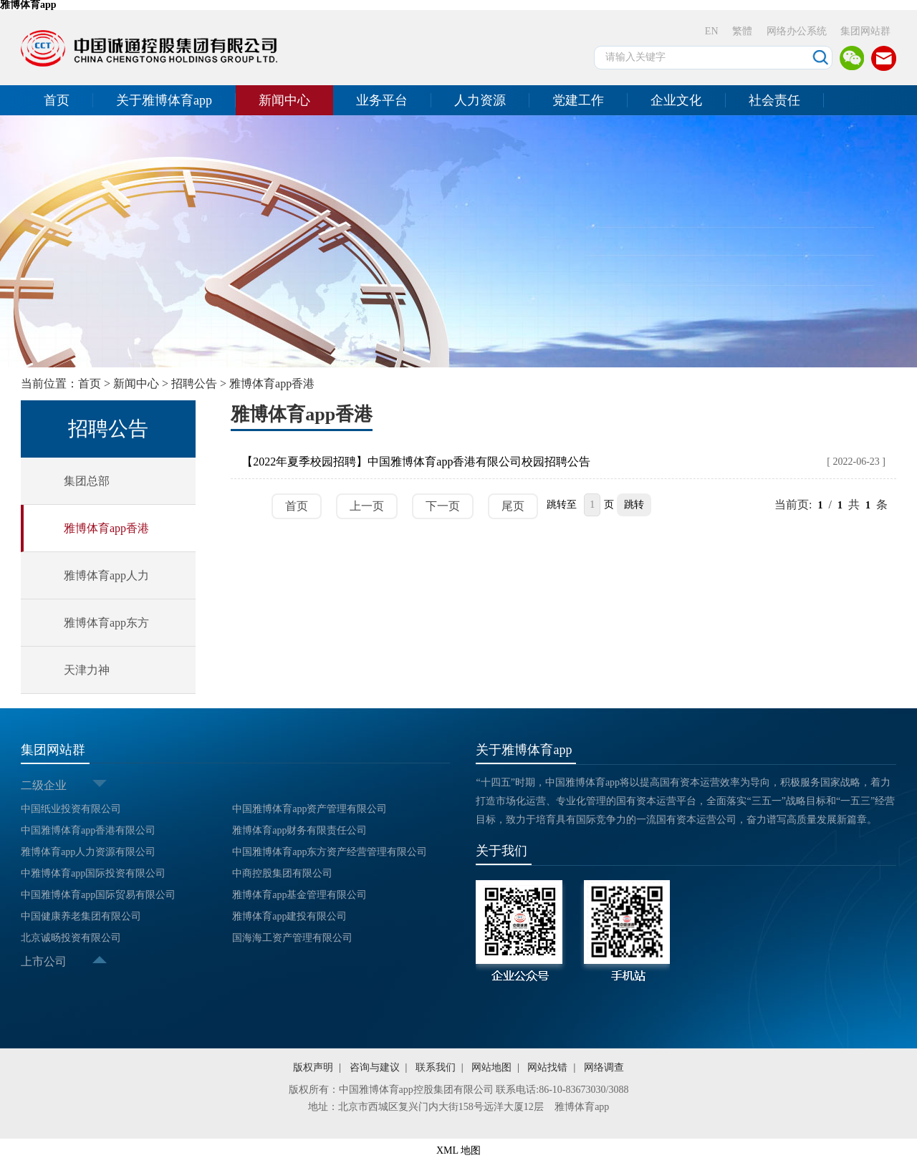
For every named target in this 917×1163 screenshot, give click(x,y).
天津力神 (87, 670)
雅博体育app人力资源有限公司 (88, 851)
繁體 (742, 31)
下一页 (443, 506)
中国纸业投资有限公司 (71, 809)
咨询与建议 (375, 1067)
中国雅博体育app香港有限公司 (88, 830)
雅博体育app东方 (106, 623)
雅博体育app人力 (106, 575)
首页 (56, 100)
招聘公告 (194, 383)
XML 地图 (458, 1150)
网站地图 (491, 1067)
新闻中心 (284, 100)
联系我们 (436, 1067)
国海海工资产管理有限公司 (292, 937)
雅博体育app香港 (272, 383)
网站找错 (547, 1067)
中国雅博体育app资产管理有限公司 (309, 809)
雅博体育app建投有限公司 (289, 916)
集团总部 (87, 481)
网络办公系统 (797, 31)
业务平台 (382, 100)
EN (712, 31)
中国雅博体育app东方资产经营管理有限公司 (329, 851)
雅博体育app (581, 1106)
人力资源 (480, 100)
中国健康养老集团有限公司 (81, 916)
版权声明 (313, 1067)
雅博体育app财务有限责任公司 (299, 830)
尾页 (512, 506)
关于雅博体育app (164, 100)
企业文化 (676, 100)
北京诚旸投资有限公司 (71, 937)
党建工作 (578, 100)
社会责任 (774, 100)
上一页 (367, 506)
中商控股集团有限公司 (282, 873)
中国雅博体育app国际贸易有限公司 (98, 894)
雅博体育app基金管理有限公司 (299, 894)
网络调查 (604, 1067)
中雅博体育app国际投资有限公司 (93, 873)
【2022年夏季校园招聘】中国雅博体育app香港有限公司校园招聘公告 (415, 461)
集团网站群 (865, 31)
